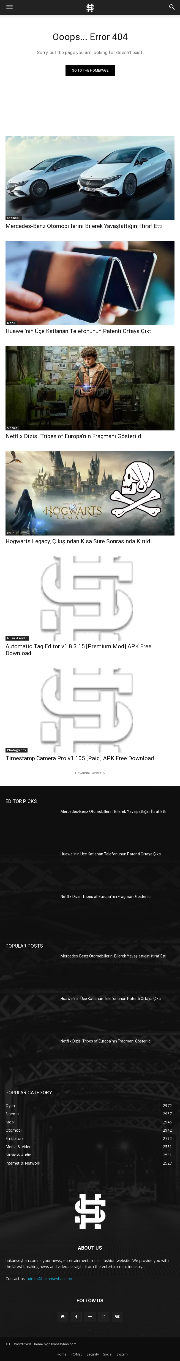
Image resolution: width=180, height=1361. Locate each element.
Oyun (11, 533)
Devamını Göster (90, 773)
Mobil (11, 323)
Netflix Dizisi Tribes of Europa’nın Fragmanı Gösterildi (74, 436)
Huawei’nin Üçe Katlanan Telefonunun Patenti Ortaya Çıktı (79, 331)
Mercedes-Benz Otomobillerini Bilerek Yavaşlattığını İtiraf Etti (84, 226)
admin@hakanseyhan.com (50, 1278)
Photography (16, 750)
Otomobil (13, 218)
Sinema (12, 428)
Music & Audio (17, 638)
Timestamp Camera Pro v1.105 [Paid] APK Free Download (80, 758)
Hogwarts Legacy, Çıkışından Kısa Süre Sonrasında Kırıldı (79, 541)
